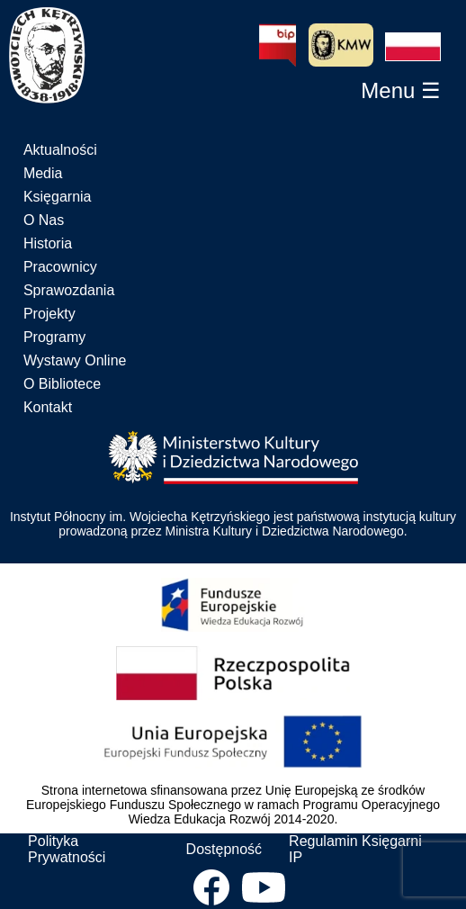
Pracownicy (60, 266)
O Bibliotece (62, 384)
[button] (413, 46)
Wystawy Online (75, 360)
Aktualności (60, 150)
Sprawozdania (68, 290)
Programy (54, 337)
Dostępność (224, 849)
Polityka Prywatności (66, 849)
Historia (47, 243)
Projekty (49, 313)
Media (43, 173)
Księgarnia (57, 196)
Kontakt (47, 407)
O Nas (43, 220)
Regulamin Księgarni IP (355, 849)
